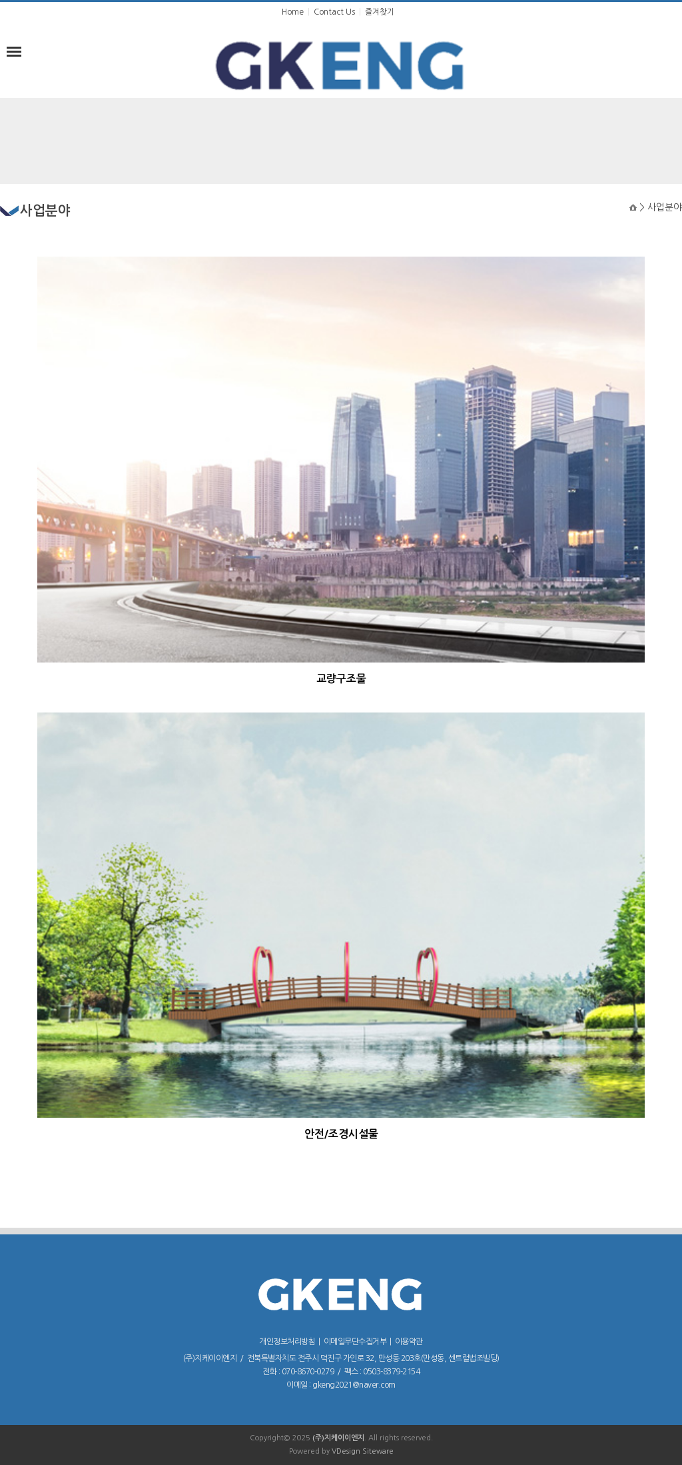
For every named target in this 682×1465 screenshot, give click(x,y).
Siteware (378, 1451)
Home (293, 12)
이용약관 (409, 1342)
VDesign (346, 1451)
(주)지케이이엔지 (338, 1438)
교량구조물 (341, 679)
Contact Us (334, 12)
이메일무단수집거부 (355, 1342)
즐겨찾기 (379, 12)
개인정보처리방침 (287, 1342)
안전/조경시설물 (341, 1134)
